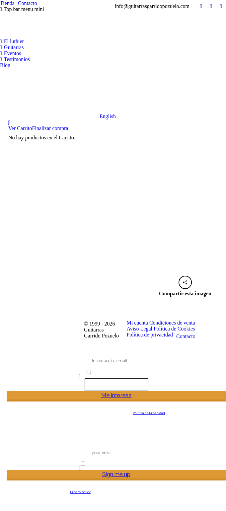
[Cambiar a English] (58, 93)
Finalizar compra (50, 128)
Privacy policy (80, 492)
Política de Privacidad (149, 413)
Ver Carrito (20, 128)
